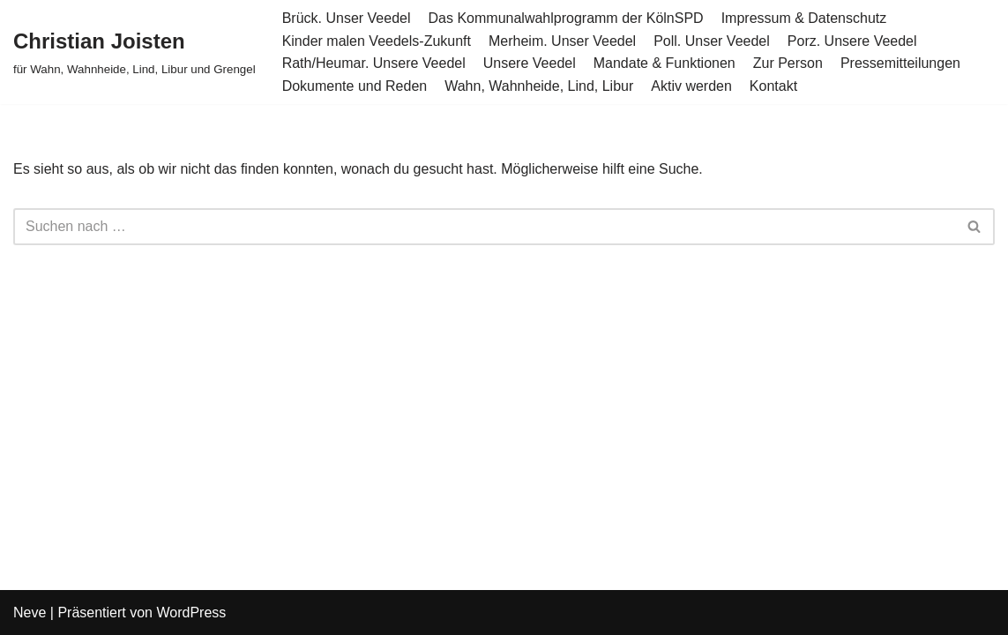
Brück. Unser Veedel (346, 18)
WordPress (191, 612)
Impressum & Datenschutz (804, 18)
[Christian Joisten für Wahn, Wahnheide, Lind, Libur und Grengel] (134, 51)
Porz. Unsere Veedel (852, 41)
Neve (29, 612)
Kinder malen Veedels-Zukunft (376, 41)
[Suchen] (484, 226)
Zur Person (788, 63)
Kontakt (773, 85)
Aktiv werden (691, 85)
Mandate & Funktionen (664, 63)
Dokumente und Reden (355, 85)
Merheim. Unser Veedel (562, 41)
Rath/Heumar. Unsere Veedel (374, 63)
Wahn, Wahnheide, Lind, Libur (538, 85)
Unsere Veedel (529, 63)
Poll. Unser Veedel (711, 41)
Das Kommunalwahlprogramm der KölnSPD (566, 18)
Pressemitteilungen (900, 63)
